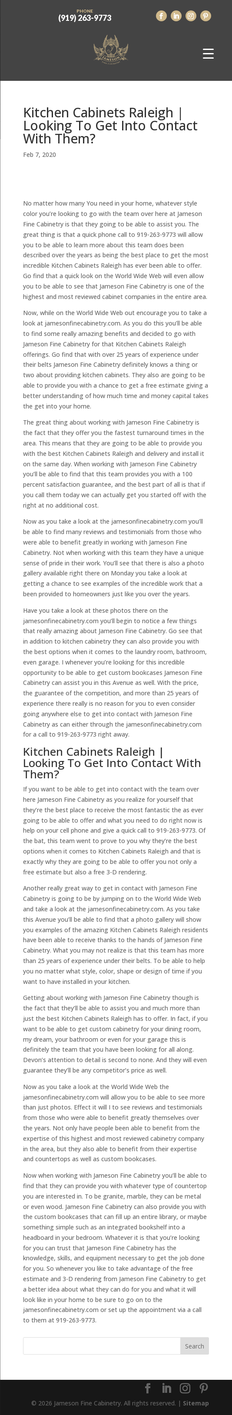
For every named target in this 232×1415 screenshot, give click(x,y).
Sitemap (196, 1403)
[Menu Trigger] (208, 53)
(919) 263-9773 (84, 14)
